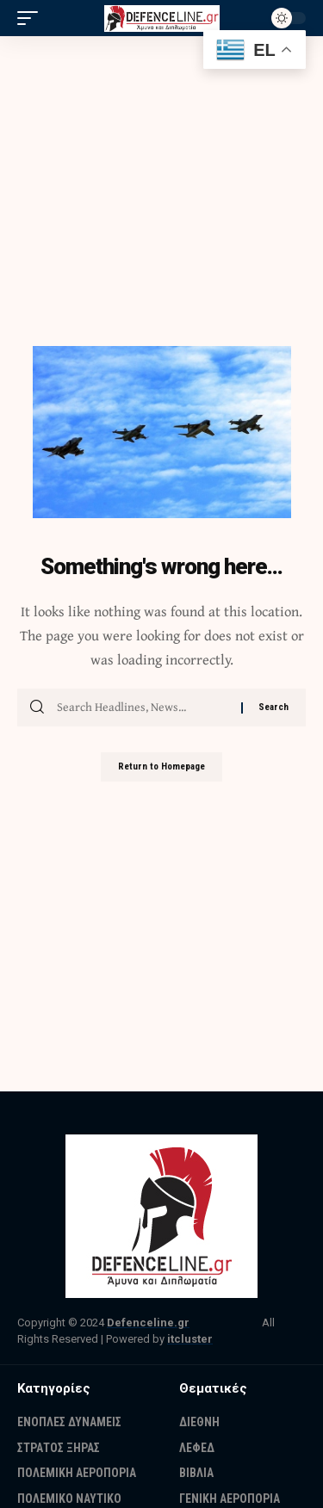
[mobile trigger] (32, 18)
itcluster (190, 1338)
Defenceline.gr (148, 1322)
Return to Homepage (161, 766)
